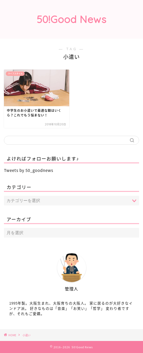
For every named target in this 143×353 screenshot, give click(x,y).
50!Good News (72, 19)
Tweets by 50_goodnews (28, 170)
